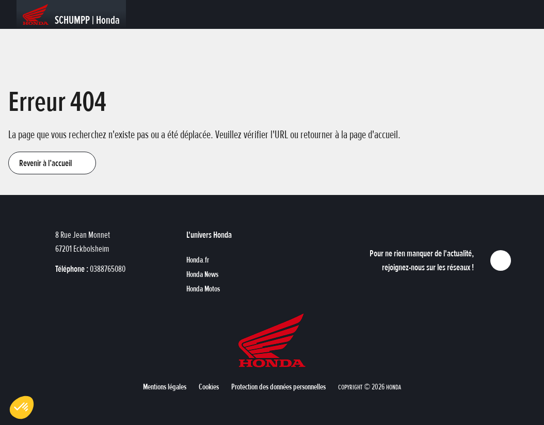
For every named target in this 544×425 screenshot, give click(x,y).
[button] (52, 163)
